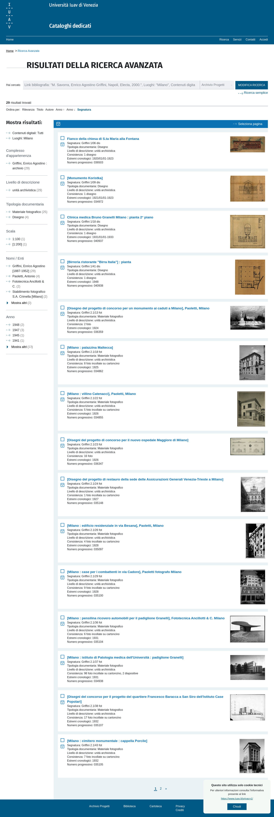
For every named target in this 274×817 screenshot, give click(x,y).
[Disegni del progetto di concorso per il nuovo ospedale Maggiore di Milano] (127, 440)
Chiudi (244, 806)
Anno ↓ (71, 109)
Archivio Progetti (99, 806)
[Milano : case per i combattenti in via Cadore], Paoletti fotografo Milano (124, 572)
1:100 (18, 239)
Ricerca (224, 39)
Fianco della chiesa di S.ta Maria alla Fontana (103, 139)
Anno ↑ (60, 109)
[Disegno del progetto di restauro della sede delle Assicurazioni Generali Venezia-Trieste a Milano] (145, 479)
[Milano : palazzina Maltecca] (90, 347)
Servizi (237, 39)
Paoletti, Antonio (26, 276)
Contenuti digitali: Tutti (27, 133)
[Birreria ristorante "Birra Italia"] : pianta (99, 262)
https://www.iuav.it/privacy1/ (245, 798)
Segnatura (84, 109)
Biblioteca (130, 806)
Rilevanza (28, 109)
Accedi (263, 39)
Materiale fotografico (29, 212)
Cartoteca (156, 806)
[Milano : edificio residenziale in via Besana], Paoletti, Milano (115, 525)
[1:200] (19, 244)
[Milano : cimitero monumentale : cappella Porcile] (107, 741)
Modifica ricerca (251, 85)
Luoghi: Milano (22, 138)
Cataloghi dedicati (70, 26)
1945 (18, 335)
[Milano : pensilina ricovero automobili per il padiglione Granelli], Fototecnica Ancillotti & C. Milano (146, 618)
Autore (49, 109)
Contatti (250, 39)
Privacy (180, 806)
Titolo (40, 109)
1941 (18, 340)
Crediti (180, 810)
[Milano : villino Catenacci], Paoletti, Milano (101, 394)
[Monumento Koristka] (85, 178)
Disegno (20, 217)
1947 (18, 330)
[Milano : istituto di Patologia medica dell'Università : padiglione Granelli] (125, 657)
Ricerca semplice (256, 92)
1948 (18, 325)
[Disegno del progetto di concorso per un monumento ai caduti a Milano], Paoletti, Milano (138, 308)
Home (10, 39)
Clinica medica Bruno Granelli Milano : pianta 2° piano (110, 217)
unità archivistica (27, 190)
